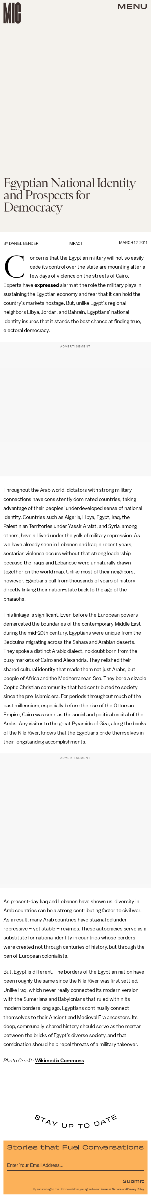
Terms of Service (111, 1189)
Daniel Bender (24, 243)
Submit (133, 1181)
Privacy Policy (135, 1189)
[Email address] (75, 1164)
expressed (46, 285)
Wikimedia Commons (59, 1060)
